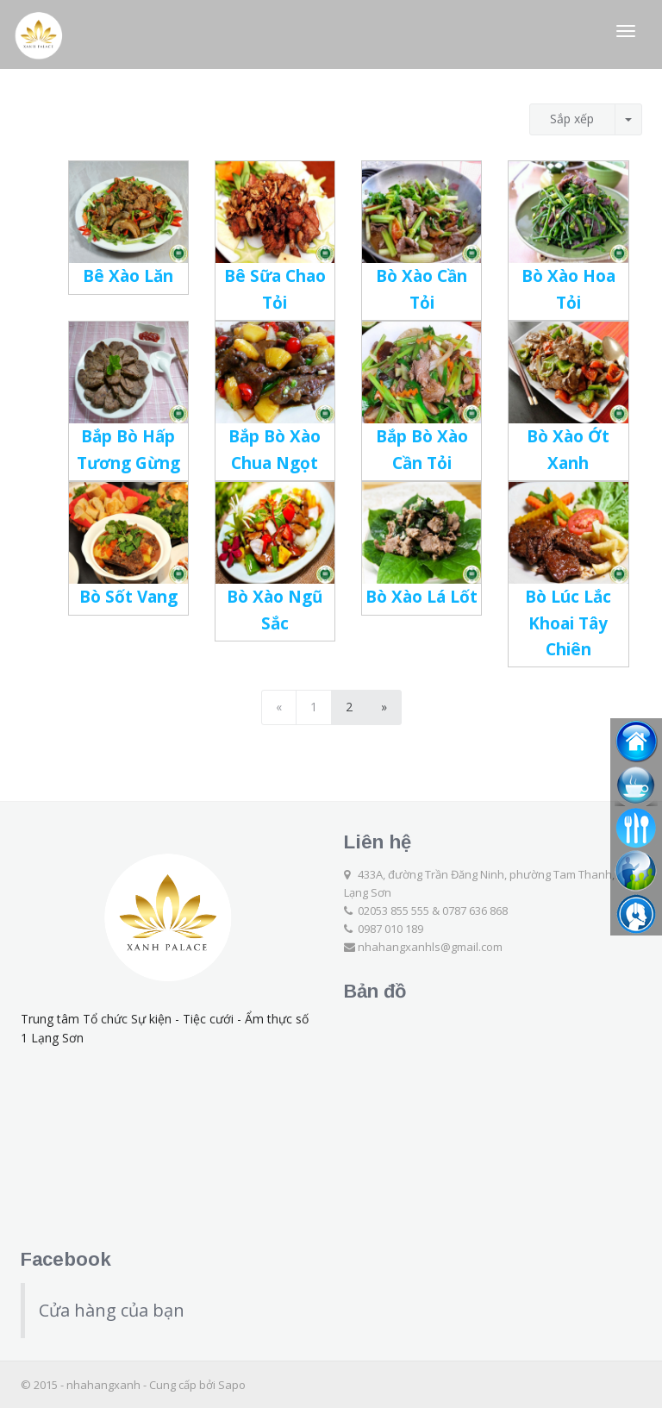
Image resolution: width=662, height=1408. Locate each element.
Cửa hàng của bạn (111, 1310)
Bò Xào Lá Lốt (421, 596)
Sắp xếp (572, 118)
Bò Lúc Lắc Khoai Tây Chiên (568, 622)
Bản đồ (375, 991)
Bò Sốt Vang (128, 596)
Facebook (66, 1259)
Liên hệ (377, 842)
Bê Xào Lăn (128, 276)
